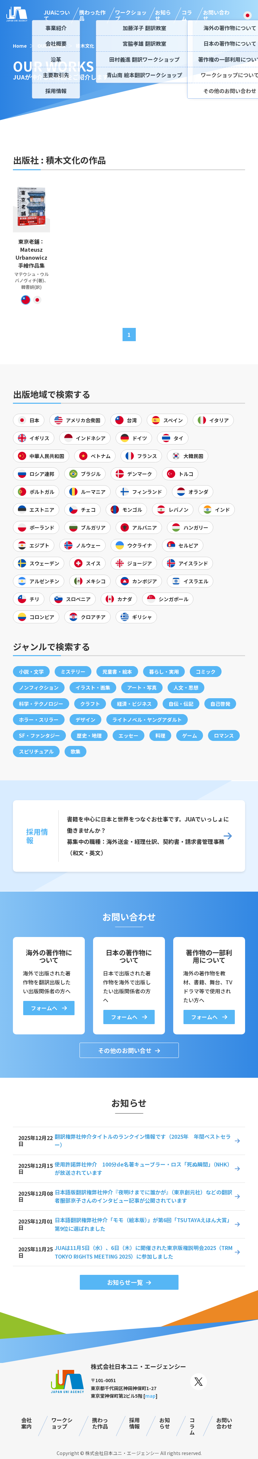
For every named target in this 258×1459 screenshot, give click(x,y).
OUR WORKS (51, 45)
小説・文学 (31, 671)
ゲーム (189, 735)
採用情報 (134, 1423)
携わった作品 (92, 15)
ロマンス (224, 735)
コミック (206, 671)
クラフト (90, 703)
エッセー (128, 735)
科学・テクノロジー (41, 703)
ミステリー (73, 671)
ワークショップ (131, 15)
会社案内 (26, 1423)
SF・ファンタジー (39, 735)
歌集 (75, 751)
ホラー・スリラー (39, 719)
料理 (160, 735)
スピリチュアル (36, 751)
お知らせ (163, 15)
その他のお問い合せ (125, 1050)
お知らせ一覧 (125, 1282)
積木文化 (85, 45)
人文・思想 (186, 687)
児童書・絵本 (117, 671)
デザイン (85, 719)
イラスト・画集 (93, 687)
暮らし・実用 (164, 671)
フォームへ (45, 1008)
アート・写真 (142, 687)
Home (20, 45)
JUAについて (57, 15)
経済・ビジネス (134, 703)
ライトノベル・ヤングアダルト (147, 719)
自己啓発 (220, 703)
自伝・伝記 (181, 703)
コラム (186, 15)
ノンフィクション (39, 687)
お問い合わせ (216, 15)
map (150, 1395)
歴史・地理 (89, 735)
